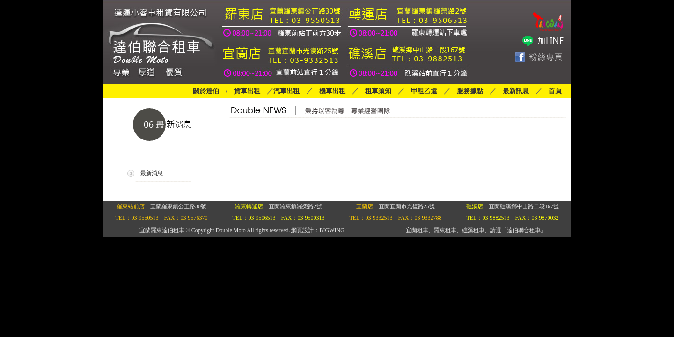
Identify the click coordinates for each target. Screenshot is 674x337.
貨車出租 (247, 91)
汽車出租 (286, 91)
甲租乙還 (424, 91)
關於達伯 (206, 91)
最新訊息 (516, 91)
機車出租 (332, 91)
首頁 (555, 91)
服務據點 (466, 91)
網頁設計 (302, 230)
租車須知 (378, 91)
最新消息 (151, 173)
